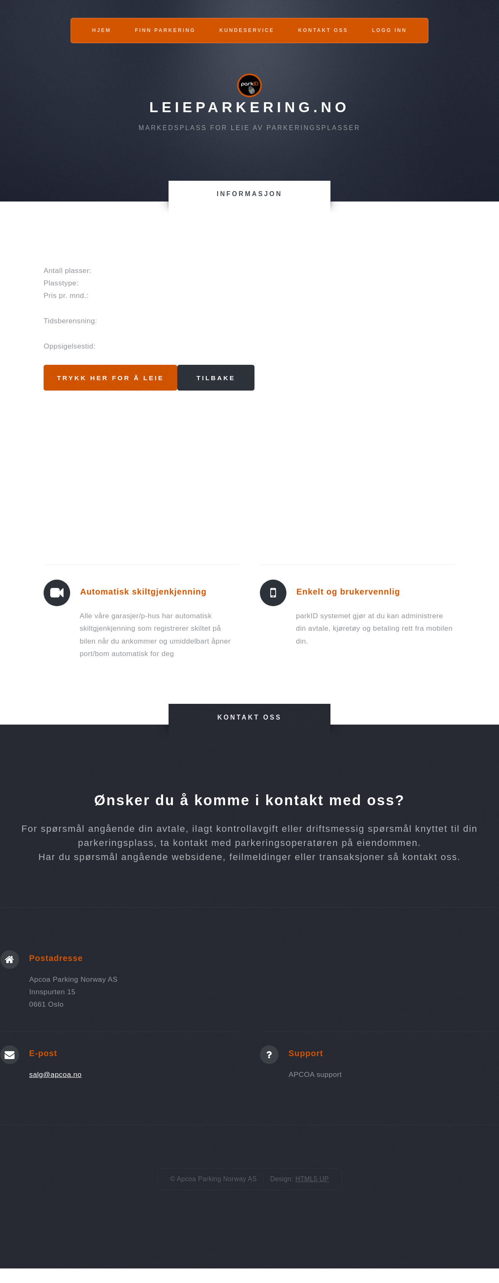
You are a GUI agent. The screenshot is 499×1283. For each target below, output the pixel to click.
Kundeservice (246, 30)
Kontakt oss (323, 30)
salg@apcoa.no (55, 1075)
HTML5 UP (312, 1179)
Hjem (101, 30)
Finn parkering (165, 30)
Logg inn (389, 30)
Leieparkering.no (249, 107)
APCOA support (315, 1075)
